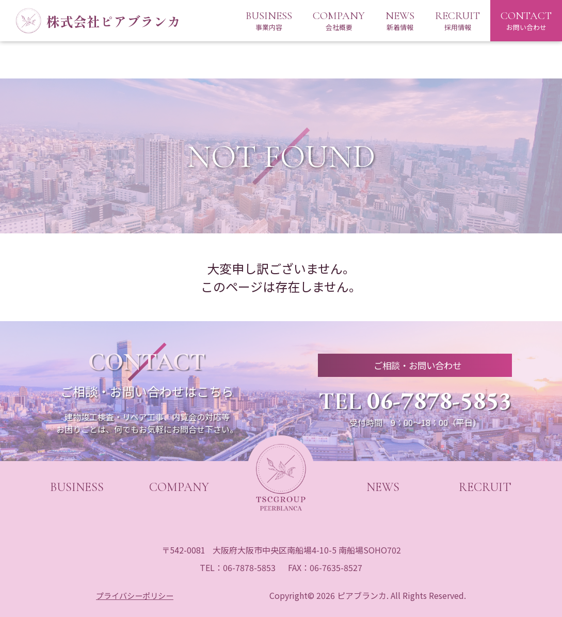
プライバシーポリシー (135, 595)
